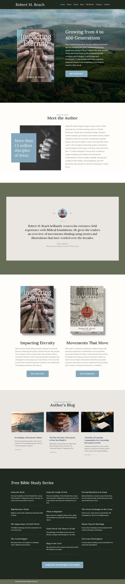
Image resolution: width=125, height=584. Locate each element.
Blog (82, 4)
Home (62, 4)
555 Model (89, 4)
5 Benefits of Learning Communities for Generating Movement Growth (96, 440)
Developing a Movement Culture (28, 437)
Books (76, 4)
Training (99, 4)
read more (18, 449)
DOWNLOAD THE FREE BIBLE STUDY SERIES (62, 565)
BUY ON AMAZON (87, 374)
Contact (107, 4)
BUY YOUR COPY (76, 74)
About (69, 4)
